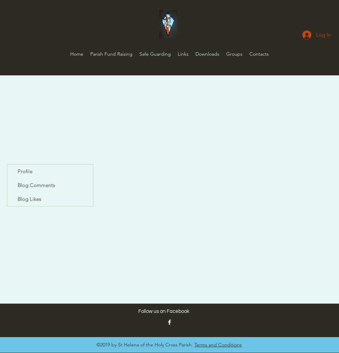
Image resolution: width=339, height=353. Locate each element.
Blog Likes (29, 199)
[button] (183, 54)
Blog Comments (36, 185)
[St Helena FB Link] (169, 322)
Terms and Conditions (218, 345)
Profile (25, 171)
